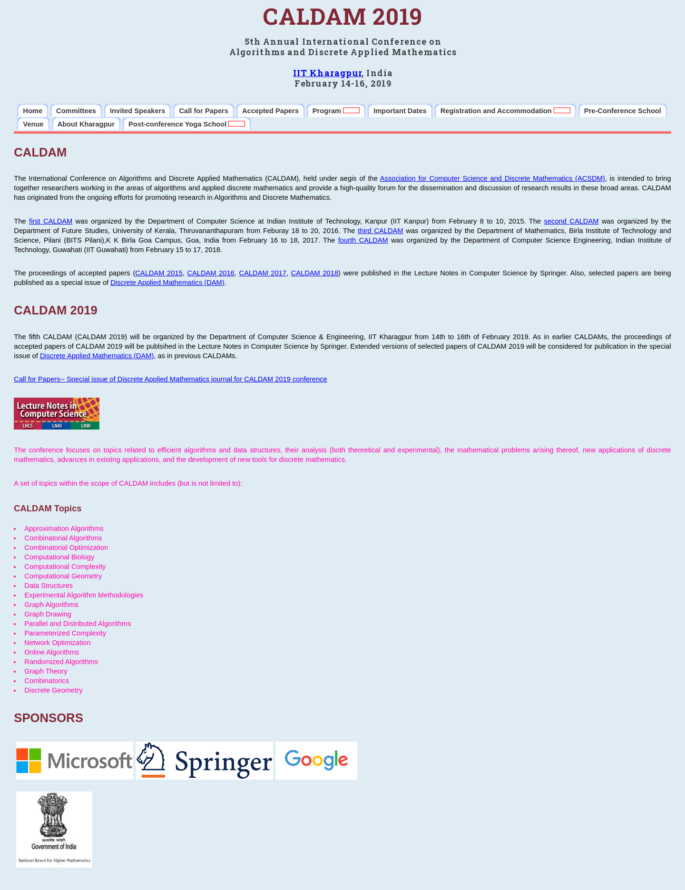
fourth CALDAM (363, 240)
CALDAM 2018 (314, 273)
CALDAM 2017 (262, 273)
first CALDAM (50, 221)
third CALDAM (380, 231)
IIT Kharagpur (327, 72)
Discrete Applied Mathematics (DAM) (167, 282)
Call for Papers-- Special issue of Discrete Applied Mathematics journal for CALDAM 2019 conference (170, 379)
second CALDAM (571, 221)
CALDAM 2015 (158, 273)
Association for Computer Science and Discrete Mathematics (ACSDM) (492, 178)
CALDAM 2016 (210, 273)
